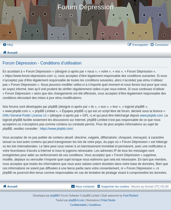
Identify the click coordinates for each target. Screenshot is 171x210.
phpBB (54, 195)
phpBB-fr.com (77, 200)
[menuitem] (8, 45)
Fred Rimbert (130, 195)
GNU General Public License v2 (24, 115)
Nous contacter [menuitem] (83, 186)
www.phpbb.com (151, 115)
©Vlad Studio (108, 200)
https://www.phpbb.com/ (56, 129)
